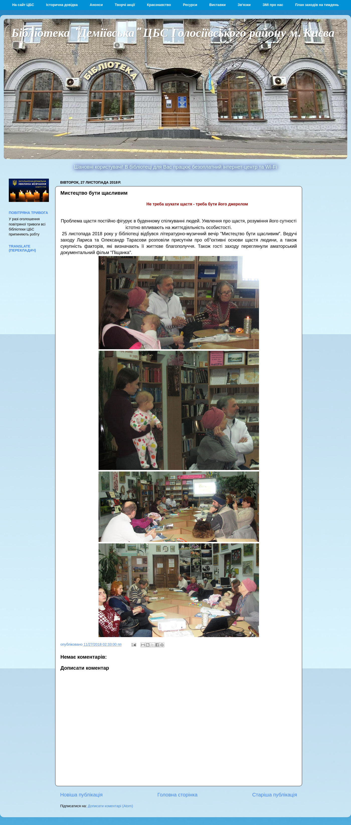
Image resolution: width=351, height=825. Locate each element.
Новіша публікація (81, 794)
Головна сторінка (177, 794)
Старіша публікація (274, 794)
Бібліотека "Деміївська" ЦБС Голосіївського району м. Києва (172, 32)
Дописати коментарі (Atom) (110, 806)
